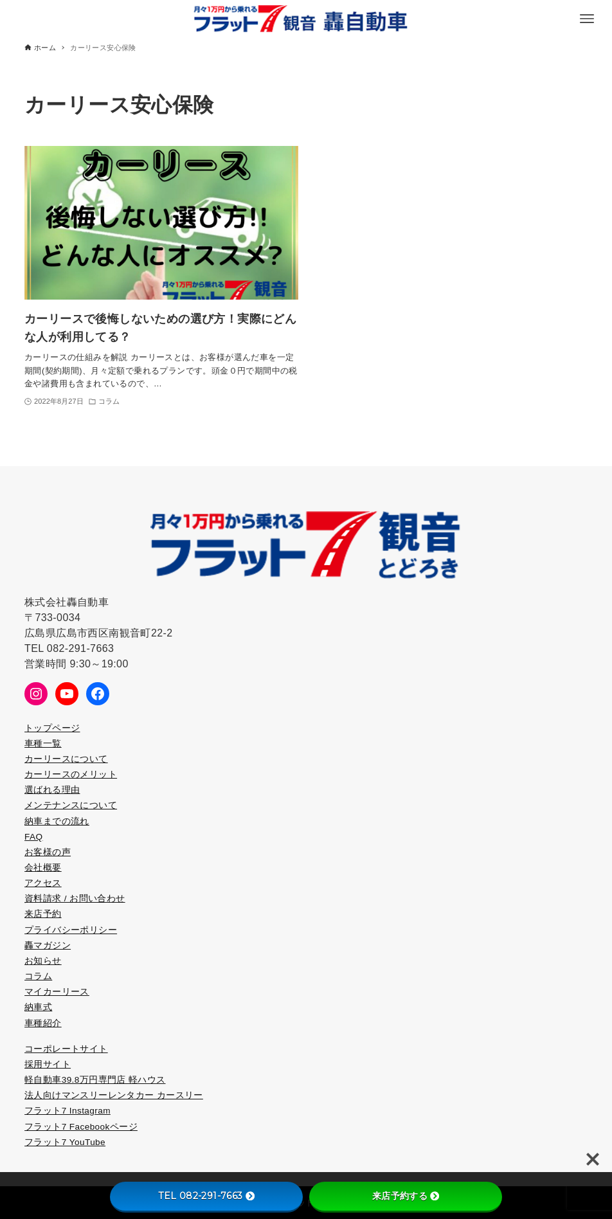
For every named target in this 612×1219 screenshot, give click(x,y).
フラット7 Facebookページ (81, 1127)
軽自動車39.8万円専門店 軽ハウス (94, 1080)
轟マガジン (47, 945)
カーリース (47, 774)
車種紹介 (43, 1023)
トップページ (52, 728)
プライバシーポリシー (70, 930)
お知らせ (43, 961)
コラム (38, 976)
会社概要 (43, 867)
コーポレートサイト (66, 1049)
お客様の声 (47, 852)
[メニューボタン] (587, 19)
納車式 (38, 1007)
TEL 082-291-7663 (206, 1196)
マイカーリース (56, 992)
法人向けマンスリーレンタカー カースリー (113, 1095)
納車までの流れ (56, 821)
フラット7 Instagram (67, 1110)
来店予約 (43, 914)
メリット (98, 774)
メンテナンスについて (70, 805)
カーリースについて (66, 759)
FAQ (33, 837)
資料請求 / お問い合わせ (74, 898)
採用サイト (47, 1064)
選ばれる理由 (52, 790)
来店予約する (405, 1196)
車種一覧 (43, 743)
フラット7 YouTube (64, 1142)
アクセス (43, 883)
